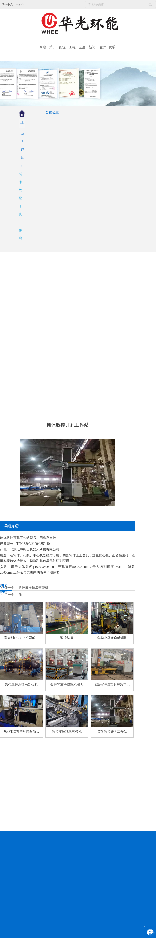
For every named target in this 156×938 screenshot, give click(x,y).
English (19, 4)
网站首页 (44, 47)
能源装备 (64, 47)
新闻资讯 (94, 47)
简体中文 (7, 4)
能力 (103, 47)
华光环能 (22, 146)
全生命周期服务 (84, 47)
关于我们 (54, 47)
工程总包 (74, 47)
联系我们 (113, 47)
